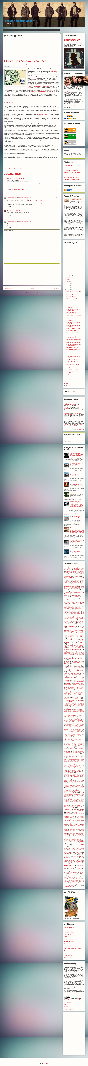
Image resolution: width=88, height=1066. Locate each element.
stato (48, 64)
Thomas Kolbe (74, 860)
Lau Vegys (74, 743)
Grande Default (80, 681)
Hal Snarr (74, 688)
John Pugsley (71, 723)
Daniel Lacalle (75, 631)
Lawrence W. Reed (67, 745)
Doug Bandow (66, 645)
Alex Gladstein (81, 571)
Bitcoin (68, 596)
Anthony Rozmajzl (79, 582)
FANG (65, 659)
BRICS (82, 607)
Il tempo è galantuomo (71, 294)
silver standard (67, 841)
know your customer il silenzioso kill (74, 419)
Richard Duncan (81, 816)
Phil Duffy (81, 807)
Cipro (65, 621)
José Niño (73, 728)
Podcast (28, 29)
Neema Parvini (74, 786)
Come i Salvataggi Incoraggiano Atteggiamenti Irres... (73, 345)
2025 (66, 247)
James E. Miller (75, 706)
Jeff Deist (75, 714)
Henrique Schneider (80, 691)
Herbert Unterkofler (78, 692)
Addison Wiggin (75, 568)
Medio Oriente (76, 770)
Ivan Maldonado (79, 701)
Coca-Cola (81, 622)
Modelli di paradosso (74, 493)
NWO (74, 792)
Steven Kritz (70, 850)
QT (83, 812)
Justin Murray (72, 732)
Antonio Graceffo (67, 583)
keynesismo (67, 739)
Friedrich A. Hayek (78, 667)
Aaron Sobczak (67, 568)
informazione (77, 697)
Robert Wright (80, 825)
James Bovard (67, 706)
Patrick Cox (75, 796)
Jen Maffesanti (81, 715)
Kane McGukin (72, 734)
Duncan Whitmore (71, 647)
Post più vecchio (55, 288)
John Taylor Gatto (80, 724)
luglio (68, 285)
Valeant (65, 869)
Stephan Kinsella (80, 847)
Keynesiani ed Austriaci (44, 114)
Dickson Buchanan (74, 641)
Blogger (46, 1063)
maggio (68, 289)
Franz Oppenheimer (75, 665)
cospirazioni (72, 626)
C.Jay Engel (66, 611)
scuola (65, 836)
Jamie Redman (77, 709)
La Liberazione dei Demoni (72, 302)
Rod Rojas (73, 826)
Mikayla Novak (73, 781)
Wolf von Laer (72, 882)
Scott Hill (72, 835)
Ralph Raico (68, 813)
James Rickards (67, 709)
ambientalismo (67, 576)
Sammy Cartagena (80, 833)
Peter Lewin (66, 805)
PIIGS (74, 809)
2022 (66, 253)
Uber (83, 867)
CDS (67, 613)
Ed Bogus (66, 651)
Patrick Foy (81, 796)
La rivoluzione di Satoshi (69, 168)
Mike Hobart (80, 781)
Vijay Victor (77, 873)
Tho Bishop (66, 859)
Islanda (65, 701)
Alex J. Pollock (69, 572)
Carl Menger (78, 611)
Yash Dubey (74, 884)
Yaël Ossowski (68, 884)
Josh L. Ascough (67, 730)
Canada (71, 611)
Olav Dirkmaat (77, 794)
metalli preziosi (68, 772)
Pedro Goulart (80, 801)
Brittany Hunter (69, 608)
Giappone (71, 676)
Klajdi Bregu (73, 740)
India (80, 696)
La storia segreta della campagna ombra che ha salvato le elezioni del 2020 (76, 518)
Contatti (45, 29)
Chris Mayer (72, 616)
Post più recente (8, 288)
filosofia (67, 661)
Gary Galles (67, 670)
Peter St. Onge (79, 805)
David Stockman (79, 636)
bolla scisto (68, 603)
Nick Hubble (73, 789)
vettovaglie (75, 871)
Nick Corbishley (77, 787)
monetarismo (67, 784)
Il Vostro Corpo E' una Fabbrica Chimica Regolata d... (73, 292)
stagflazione (75, 845)
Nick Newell (80, 789)
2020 (66, 257)
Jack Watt (66, 704)
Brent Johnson (77, 606)
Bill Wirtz (79, 593)
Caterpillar (82, 612)
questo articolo (34, 78)
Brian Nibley (77, 607)
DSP (65, 647)
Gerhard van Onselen (72, 674)
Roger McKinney (80, 826)
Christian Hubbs (71, 617)
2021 (66, 255)
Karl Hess (66, 735)
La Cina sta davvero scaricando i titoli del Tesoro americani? (77, 483)
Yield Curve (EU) (68, 955)
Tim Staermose (72, 862)
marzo (68, 376)
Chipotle (78, 613)
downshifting (67, 646)
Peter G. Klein (80, 804)
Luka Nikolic (80, 755)
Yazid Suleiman (81, 884)
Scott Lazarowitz (79, 835)
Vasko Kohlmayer (79, 869)
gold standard (43, 64)
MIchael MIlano (76, 776)
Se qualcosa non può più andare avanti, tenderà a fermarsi (34, 92)
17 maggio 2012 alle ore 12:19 (17, 178)
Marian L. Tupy (80, 760)
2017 (66, 263)
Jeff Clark (70, 714)
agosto (68, 283)
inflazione (66, 697)
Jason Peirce (81, 711)
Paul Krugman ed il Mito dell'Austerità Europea (71, 313)
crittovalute (81, 626)
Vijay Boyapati (74, 872)
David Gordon (69, 633)
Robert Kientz (76, 823)
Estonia (65, 657)
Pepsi (65, 802)
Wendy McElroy (74, 880)
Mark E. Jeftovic (80, 761)
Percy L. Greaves (79, 802)
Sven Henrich (67, 853)
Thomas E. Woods (74, 859)
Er (7, 210)
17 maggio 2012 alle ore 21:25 (15, 210)
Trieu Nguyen (80, 865)
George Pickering (67, 673)
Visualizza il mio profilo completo (71, 237)
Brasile (80, 604)
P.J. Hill (75, 795)
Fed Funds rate (67, 936)
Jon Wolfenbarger (69, 726)
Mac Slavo (66, 756)
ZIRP (79, 885)
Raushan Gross (72, 814)
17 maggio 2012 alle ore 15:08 (25, 197)
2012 (66, 274)
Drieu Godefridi (75, 646)
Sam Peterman (73, 833)
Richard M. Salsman (79, 817)
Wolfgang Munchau (80, 882)
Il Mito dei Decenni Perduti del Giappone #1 (73, 326)
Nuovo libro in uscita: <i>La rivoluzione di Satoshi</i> (72, 40)
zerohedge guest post (70, 885)
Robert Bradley (72, 821)
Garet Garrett (73, 669)
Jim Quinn (75, 716)
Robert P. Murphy (73, 824)
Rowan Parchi (72, 829)
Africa (69, 569)
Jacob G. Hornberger (74, 704)
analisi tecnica (72, 577)
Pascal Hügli (81, 795)
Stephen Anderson (76, 848)
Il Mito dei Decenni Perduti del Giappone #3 (73, 319)
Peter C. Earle (66, 804)
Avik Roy (71, 589)
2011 (66, 383)
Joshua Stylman (75, 731)
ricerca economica (69, 816)
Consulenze (40, 29)
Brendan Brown (67, 606)
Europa (79, 658)
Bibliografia (34, 29)
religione (80, 814)
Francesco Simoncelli (12, 197)
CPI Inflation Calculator (69, 932)
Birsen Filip (81, 595)
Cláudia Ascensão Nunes (79, 621)
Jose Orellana (80, 728)
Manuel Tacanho (80, 757)
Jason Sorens (67, 712)
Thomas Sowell (70, 861)
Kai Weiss (79, 732)
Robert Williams (72, 825)
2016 (66, 265)
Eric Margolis (81, 654)
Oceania (82, 792)
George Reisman (75, 673)
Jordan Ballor (66, 728)
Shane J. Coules (77, 838)
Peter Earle (73, 804)
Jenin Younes (68, 716)
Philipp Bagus (67, 809)
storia (70, 852)
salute (65, 833)
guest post (72, 687)
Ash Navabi (80, 588)
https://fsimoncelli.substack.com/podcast (73, 156)
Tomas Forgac (80, 863)
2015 (66, 267)
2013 (66, 272)
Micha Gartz (79, 772)
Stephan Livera (68, 848)
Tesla (81, 857)
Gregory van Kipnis (80, 684)
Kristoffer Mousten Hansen (70, 741)
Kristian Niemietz (80, 740)
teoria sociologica (77, 856)
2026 (66, 245)
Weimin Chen (75, 878)
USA (79, 868)
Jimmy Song (66, 718)
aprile (68, 374)
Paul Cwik (71, 799)
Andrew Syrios (76, 581)
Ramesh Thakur (75, 813)
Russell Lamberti (67, 830)
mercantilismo (67, 771)
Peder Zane (73, 801)
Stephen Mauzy (71, 849)
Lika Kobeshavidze (79, 748)
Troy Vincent (66, 867)
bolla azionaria (18, 64)
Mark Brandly (73, 761)
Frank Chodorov (75, 662)
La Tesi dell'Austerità (71, 330)
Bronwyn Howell (78, 608)
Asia (65, 589)
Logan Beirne (81, 751)
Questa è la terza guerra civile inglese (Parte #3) (76, 464)
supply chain (79, 852)
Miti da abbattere (22, 29)
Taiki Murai (66, 854)
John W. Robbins (68, 725)
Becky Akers (73, 591)
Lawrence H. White (77, 744)
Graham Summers (70, 681)
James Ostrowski (79, 708)
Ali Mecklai (82, 573)
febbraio (69, 378)
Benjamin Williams (69, 592)
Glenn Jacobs (71, 678)
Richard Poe (66, 819)
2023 (66, 251)
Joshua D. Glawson (76, 730)
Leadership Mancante (71, 296)
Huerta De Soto (78, 693)
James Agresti (80, 705)
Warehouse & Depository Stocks (71, 953)
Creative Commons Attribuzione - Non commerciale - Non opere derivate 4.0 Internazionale (72, 1001)
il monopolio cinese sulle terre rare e (72, 414)
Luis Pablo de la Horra (73, 755)
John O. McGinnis (67, 721)
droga (80, 646)
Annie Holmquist (72, 582)
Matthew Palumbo (73, 769)
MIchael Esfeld (76, 774)
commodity (71, 623)
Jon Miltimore (75, 725)
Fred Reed (71, 666)
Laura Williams (80, 743)
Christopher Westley (78, 618)
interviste (80, 700)
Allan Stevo (74, 575)
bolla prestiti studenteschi (78, 602)
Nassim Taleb (66, 786)
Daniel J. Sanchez (79, 630)
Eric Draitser (70, 654)
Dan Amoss (68, 627)
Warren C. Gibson (79, 877)
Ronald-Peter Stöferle (75, 828)
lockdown (66, 751)
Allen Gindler (80, 575)
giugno (68, 287)
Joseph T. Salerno (79, 729)
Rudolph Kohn (80, 829)
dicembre (69, 275)
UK (66, 868)
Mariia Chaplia (66, 761)
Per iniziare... (10, 29)
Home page (32, 288)
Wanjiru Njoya (71, 877)
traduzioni (52, 64)
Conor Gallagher (76, 625)
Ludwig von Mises (75, 753)
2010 (66, 385)
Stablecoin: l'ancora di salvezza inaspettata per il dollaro (77, 550)
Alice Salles (67, 575)
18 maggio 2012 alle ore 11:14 (25, 221)
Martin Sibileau (79, 765)
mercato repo (77, 771)
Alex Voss (77, 572)
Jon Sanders (82, 725)
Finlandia (75, 661)
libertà (70, 748)
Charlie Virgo (72, 613)
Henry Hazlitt (69, 692)
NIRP (83, 791)
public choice (77, 812)
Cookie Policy (67, 1006)
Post (66, 439)
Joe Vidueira (77, 719)
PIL (81, 809)
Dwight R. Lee (79, 647)
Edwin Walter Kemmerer (77, 652)
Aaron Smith (80, 567)
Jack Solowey (80, 703)
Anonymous (66, 403)
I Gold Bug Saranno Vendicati (73, 328)
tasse (74, 854)
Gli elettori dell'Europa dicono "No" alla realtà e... (73, 336)
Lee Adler (75, 745)
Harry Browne (78, 689)
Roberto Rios (66, 826)
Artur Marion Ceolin (73, 588)
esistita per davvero (68, 91)
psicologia (69, 812)
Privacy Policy (67, 1004)
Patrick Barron (68, 796)
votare (70, 876)
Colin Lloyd (66, 623)
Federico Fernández (73, 659)
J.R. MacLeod (73, 703)
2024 (66, 249)
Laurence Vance (67, 744)
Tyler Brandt (78, 867)
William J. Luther (75, 881)
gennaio (69, 380)
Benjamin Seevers (80, 591)
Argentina (75, 586)
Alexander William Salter (74, 573)
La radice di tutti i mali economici (71, 177)
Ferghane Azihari (81, 659)
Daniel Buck (82, 627)
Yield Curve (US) (68, 957)
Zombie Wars (67, 886)
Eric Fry (76, 654)
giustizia (77, 677)
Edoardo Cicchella (72, 651)
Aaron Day (66, 567)
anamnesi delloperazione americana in (72, 403)
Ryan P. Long (72, 831)
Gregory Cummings (72, 684)
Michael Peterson (80, 777)
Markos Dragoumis (73, 764)
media (65, 770)
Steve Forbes (77, 849)
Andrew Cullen (71, 580)
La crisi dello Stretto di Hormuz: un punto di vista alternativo (77, 541)
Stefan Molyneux (72, 847)
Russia (75, 830)
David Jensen (71, 635)
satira (74, 834)
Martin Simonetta (67, 766)
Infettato (9, 178)
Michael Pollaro (67, 779)
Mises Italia (53, 71)
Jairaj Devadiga (72, 705)
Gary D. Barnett (81, 669)
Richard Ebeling (68, 817)
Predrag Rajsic (67, 810)
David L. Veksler (79, 635)
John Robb (77, 723)
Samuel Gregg (68, 834)
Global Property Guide (69, 941)
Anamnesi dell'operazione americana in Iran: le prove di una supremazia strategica (76, 454)
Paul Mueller (66, 800)
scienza (79, 834)
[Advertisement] (32, 48)
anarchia (82, 577)
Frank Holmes (75, 663)
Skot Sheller (68, 843)
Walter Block (77, 876)
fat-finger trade (53, 107)
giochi (72, 677)
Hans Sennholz (80, 688)
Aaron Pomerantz (73, 567)
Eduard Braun (80, 651)
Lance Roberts (67, 743)
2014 (66, 270)
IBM (80, 694)
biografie (69, 595)
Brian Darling (71, 607)
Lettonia (79, 747)
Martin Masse (71, 765)
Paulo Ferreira (66, 801)
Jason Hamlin (80, 710)
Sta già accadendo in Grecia (36, 200)
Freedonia (38, 64)
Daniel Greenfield (81, 629)
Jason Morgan (75, 711)
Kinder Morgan (66, 740)
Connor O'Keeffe (67, 625)
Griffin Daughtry (68, 685)
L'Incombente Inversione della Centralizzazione (73, 310)
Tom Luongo (72, 863)
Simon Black (73, 841)
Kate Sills (71, 736)
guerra (74, 686)
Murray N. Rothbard (68, 785)
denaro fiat (72, 639)
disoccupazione (80, 642)
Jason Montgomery (67, 711)
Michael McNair (68, 776)
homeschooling (67, 693)
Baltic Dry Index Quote (69, 927)
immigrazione (72, 696)
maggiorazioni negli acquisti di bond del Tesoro (41, 91)
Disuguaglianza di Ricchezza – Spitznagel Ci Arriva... (73, 350)
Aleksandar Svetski (71, 571)
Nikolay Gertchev (72, 791)
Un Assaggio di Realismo (72, 347)
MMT (65, 782)
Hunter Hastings (67, 694)
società (75, 843)
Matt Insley (74, 767)
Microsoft (76, 780)
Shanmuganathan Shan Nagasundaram (71, 839)
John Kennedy (72, 720)
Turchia (72, 867)
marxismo (66, 767)
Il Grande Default (68, 165)
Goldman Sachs (75, 680)
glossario (78, 678)
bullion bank (72, 609)
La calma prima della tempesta (73, 342)
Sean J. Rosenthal (74, 836)
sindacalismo (81, 841)
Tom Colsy (66, 863)
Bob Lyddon (76, 596)
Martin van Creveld (77, 766)
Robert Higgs (69, 823)
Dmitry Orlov (69, 644)
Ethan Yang (75, 657)
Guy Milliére (68, 688)
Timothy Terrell (80, 862)
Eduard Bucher (67, 652)
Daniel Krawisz (67, 631)
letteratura (71, 747)
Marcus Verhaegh (71, 760)
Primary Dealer (67, 946)
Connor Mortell (80, 623)
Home (5, 29)
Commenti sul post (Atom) (33, 292)
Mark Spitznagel (77, 762)
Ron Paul (66, 828)
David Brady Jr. (74, 632)
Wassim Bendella (67, 878)
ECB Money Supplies (69, 934)
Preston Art (73, 810)
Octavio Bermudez (69, 794)
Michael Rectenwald (77, 779)
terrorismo (66, 857)
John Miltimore (80, 720)
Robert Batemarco (76, 820)
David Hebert (76, 633)
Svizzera (80, 853)
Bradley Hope (76, 603)
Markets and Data (68, 943)
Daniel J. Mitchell (69, 630)
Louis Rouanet (77, 752)
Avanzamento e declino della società (72, 175)
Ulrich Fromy (73, 868)
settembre (69, 281)
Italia (70, 701)
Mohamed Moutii (79, 782)
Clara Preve (71, 621)
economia (33, 64)
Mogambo (71, 782)
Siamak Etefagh (72, 840)
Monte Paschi (77, 784)
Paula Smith (80, 800)
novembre (69, 277)
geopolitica (69, 671)
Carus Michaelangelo (74, 612)
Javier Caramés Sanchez (76, 712)
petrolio (73, 808)
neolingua (82, 786)
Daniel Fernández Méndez (70, 629)
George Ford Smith (79, 671)
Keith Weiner (77, 736)
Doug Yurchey (81, 645)
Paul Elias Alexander (79, 799)
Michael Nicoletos (72, 777)
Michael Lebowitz (72, 775)
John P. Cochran (76, 721)
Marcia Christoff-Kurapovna (75, 759)
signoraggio (79, 840)
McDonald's (81, 769)
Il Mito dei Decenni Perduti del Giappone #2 (73, 323)
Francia (67, 662)
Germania (81, 674)
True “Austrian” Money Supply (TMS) (72, 948)
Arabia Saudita (67, 586)
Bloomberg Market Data (69, 929)
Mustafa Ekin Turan (79, 785)
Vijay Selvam (70, 873)
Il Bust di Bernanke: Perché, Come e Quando (72, 333)
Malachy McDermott (71, 757)
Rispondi (9, 184)
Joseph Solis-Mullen (68, 729)
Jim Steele (81, 716)
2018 (66, 262)
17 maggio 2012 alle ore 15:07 (18, 189)
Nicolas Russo (77, 790)
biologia (75, 595)
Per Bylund (70, 802)
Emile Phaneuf (75, 653)
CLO (75, 622)
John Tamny (72, 724)
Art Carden (71, 587)
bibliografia (77, 592)
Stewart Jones (77, 850)
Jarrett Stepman (72, 710)
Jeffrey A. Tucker (70, 715)
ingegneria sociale (69, 700)
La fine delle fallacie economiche (71, 179)
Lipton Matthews (67, 749)
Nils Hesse (78, 791)
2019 (66, 259)
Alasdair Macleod (10, 64)
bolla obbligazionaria (26, 64)
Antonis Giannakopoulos (77, 583)
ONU (70, 795)
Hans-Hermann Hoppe (68, 689)
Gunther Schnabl (80, 687)
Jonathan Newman (79, 726)
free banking (79, 666)
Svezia (74, 853)
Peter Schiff (72, 805)
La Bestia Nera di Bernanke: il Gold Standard (73, 353)
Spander (66, 413)
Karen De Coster (80, 734)
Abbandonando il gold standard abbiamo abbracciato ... (73, 316)
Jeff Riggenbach (81, 714)
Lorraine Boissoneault (69, 752)
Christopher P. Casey (68, 618)
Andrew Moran (67, 581)
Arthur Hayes (77, 587)
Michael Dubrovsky (67, 774)
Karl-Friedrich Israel (74, 735)
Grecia (68, 683)
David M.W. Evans (68, 636)
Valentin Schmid (71, 869)
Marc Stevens (66, 759)
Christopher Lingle (79, 617)
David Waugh (69, 638)
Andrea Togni (76, 578)
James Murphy (71, 708)
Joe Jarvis (71, 719)
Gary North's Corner (78, 670)
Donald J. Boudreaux (78, 644)
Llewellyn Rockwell (78, 749)
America (76, 576)
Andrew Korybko (79, 580)
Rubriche (16, 29)
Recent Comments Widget (80, 429)
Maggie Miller (72, 756)
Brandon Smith (73, 604)
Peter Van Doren (74, 806)
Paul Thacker (73, 800)
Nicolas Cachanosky (68, 790)
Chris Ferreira (70, 614)
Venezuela (66, 871)
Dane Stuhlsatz (75, 627)
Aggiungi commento (9, 230)
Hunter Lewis (74, 694)
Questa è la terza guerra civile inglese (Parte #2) (76, 473)
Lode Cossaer (75, 751)
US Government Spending (70, 950)
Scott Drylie (66, 835)
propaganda (81, 810)
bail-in (77, 589)
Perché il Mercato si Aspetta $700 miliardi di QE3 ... (72, 368)
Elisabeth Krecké (67, 653)
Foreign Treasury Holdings (70, 939)
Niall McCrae (69, 787)
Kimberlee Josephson (78, 739)
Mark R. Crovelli (69, 762)
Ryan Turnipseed (80, 831)
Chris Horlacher (78, 614)
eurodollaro (71, 658)
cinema (80, 619)
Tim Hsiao (66, 862)
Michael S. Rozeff (68, 780)
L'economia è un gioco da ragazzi (71, 170)
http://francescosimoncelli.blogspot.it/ (29, 163)
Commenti (68, 441)
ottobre (68, 279)
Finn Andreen (81, 661)
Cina (74, 620)
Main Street (81, 756)
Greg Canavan (76, 683)
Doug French (73, 645)
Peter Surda (66, 806)
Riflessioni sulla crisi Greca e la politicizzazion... (73, 299)
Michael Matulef (81, 775)
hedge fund (71, 691)
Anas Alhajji (68, 578)
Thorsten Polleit (78, 861)
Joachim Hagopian (75, 718)
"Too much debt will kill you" (72, 359)
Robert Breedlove (80, 821)
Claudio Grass (68, 622)
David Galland (81, 632)
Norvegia (69, 792)
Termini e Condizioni (68, 1009)
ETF (70, 657)
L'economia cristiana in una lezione (72, 172)
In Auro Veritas (69, 304)
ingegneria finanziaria (71, 698)
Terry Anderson (75, 857)
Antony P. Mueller (68, 584)
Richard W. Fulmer (75, 819)
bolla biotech (76, 598)
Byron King (80, 609)
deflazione (76, 638)
